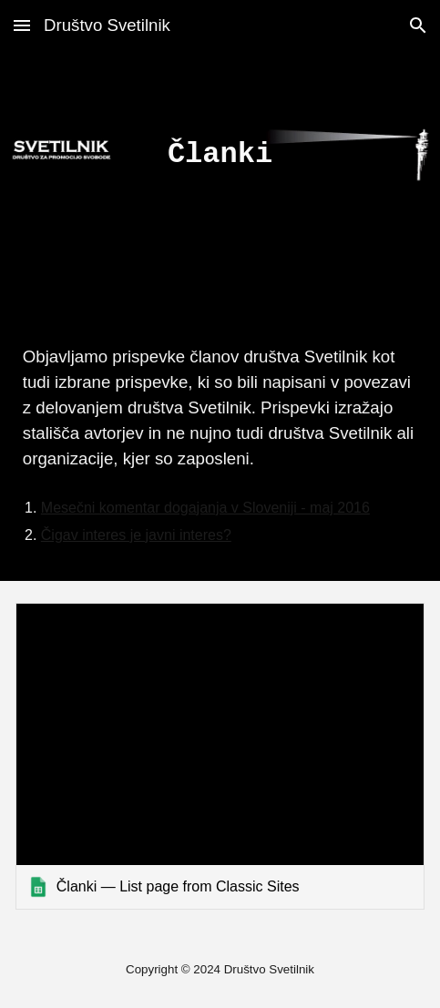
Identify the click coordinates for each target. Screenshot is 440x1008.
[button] (22, 25)
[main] (220, 154)
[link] (220, 756)
